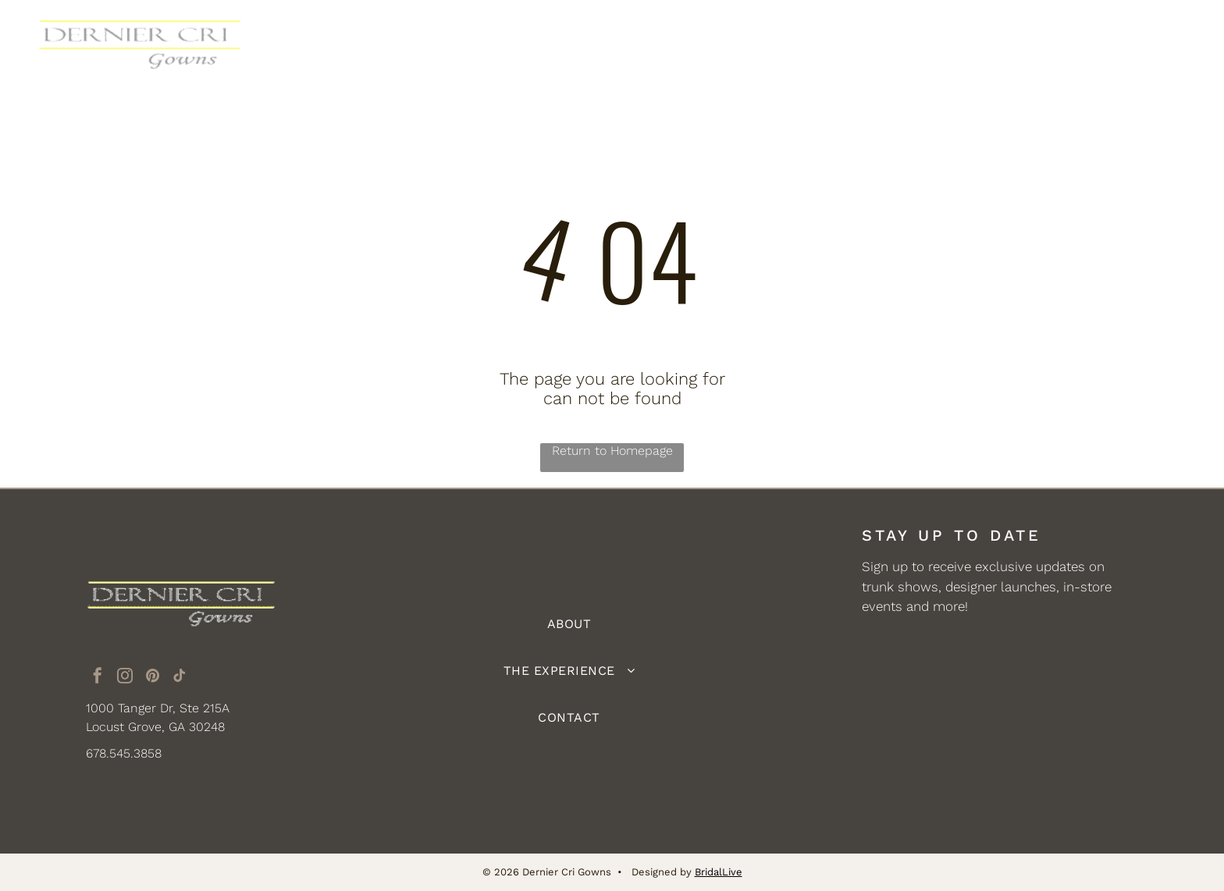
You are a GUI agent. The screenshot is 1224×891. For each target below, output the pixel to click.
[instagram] (125, 677)
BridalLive (718, 872)
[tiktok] (179, 677)
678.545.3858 (124, 753)
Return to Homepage (612, 450)
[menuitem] (467, 44)
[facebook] (97, 677)
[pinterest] (152, 677)
